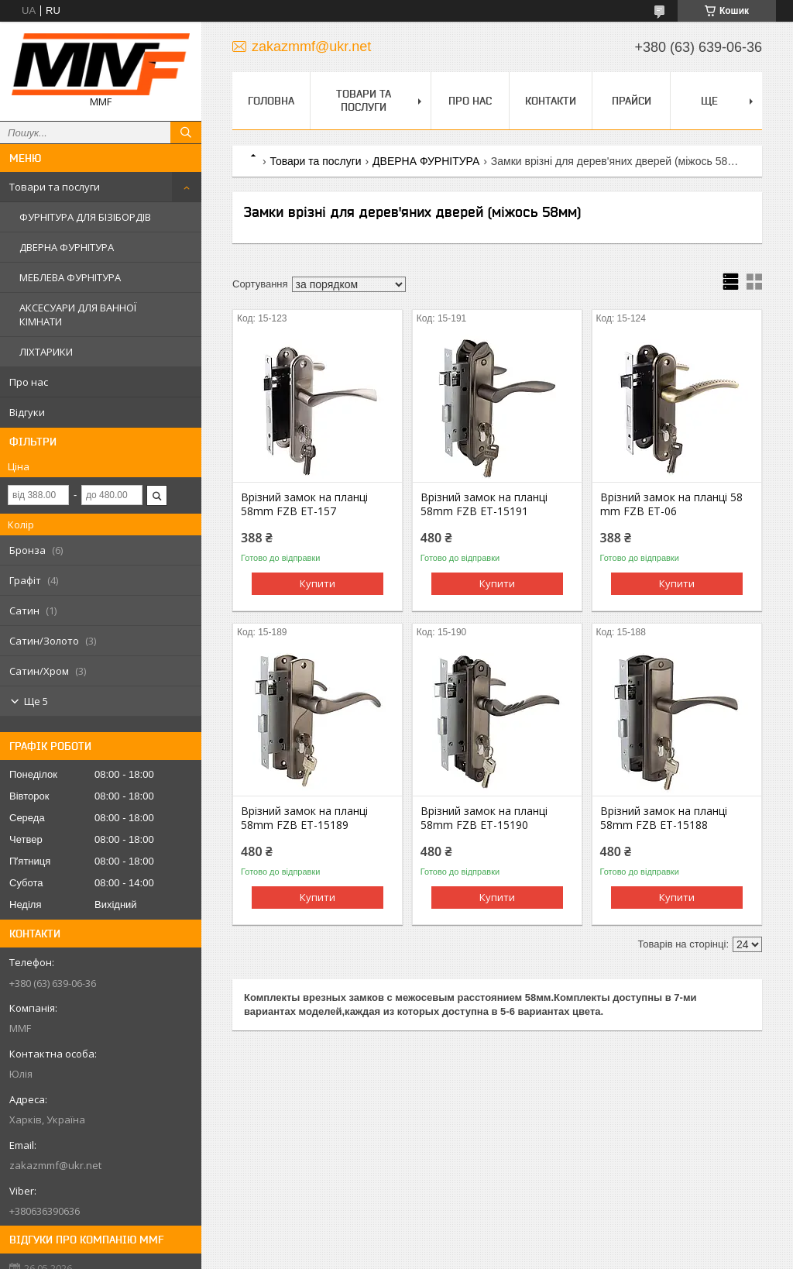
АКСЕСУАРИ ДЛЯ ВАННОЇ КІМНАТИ (77, 314)
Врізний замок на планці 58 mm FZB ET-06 (671, 504)
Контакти (550, 101)
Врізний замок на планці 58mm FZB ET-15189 (304, 818)
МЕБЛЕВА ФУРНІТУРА (70, 277)
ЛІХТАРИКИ (46, 352)
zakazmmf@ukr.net (55, 1165)
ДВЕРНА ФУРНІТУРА (66, 247)
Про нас (28, 382)
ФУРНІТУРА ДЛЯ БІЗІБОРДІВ (85, 217)
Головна (271, 101)
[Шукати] (185, 132)
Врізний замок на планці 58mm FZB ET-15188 (663, 818)
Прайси (631, 101)
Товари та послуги (54, 187)
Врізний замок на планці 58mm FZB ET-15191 (484, 504)
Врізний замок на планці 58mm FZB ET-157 (304, 504)
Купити (317, 583)
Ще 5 (36, 701)
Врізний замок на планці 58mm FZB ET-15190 (484, 818)
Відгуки (27, 412)
